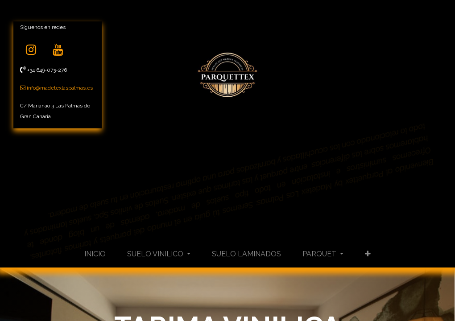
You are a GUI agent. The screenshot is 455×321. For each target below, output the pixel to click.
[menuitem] (95, 254)
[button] (367, 254)
